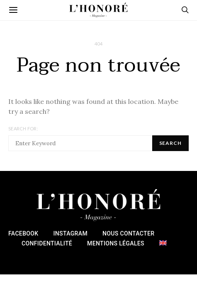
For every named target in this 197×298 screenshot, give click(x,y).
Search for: (23, 128)
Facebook (23, 233)
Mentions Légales (115, 243)
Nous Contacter (128, 233)
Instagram (71, 233)
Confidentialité (47, 243)
